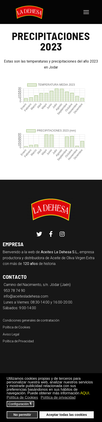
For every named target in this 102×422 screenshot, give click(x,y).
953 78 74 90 (14, 290)
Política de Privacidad (18, 341)
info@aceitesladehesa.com (26, 296)
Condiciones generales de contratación (31, 320)
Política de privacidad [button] (58, 397)
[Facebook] (51, 234)
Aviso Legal (11, 334)
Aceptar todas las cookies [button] (66, 415)
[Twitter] (39, 234)
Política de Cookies (16, 327)
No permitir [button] (22, 415)
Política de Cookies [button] (22, 397)
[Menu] (86, 12)
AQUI (84, 393)
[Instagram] (62, 234)
